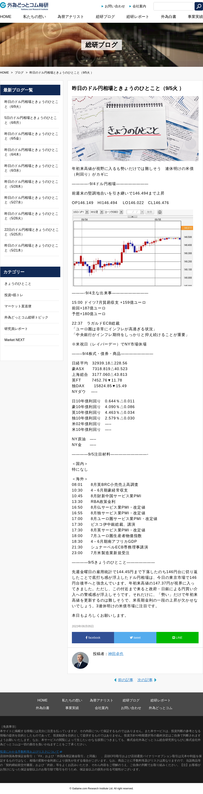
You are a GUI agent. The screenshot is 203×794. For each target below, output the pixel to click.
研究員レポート (16, 328)
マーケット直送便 (17, 306)
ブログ (19, 72)
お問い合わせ (115, 6)
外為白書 (168, 17)
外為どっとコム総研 (24, 6)
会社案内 (139, 6)
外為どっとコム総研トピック (26, 317)
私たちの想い (34, 17)
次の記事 (145, 680)
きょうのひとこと (17, 283)
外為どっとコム (160, 708)
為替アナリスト (71, 17)
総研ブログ (105, 17)
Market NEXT (14, 340)
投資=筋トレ (13, 295)
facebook (93, 637)
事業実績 (195, 17)
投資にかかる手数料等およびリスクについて (29, 751)
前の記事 (125, 680)
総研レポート (137, 17)
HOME (5, 17)
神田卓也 (115, 654)
